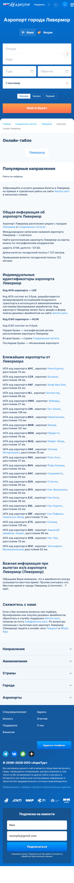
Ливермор (47, 124)
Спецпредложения (14, 712)
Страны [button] (37, 673)
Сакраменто (55, 473)
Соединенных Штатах (31, 227)
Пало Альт (53, 457)
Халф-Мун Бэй (56, 384)
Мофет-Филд (56, 441)
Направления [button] (37, 649)
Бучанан (53, 376)
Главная (7, 124)
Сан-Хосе (53, 497)
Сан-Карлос (54, 505)
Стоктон (52, 481)
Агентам (42, 718)
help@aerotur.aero (36, 621)
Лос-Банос (54, 409)
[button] (42, 4)
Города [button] (37, 685)
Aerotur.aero (62, 191)
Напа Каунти (55, 368)
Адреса (41, 712)
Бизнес (37, 96)
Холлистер (53, 393)
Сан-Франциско (57, 489)
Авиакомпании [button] (37, 661)
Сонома (52, 522)
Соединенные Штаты (26, 124)
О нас (40, 725)
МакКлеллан (56, 417)
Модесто (54, 433)
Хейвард (54, 401)
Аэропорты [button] (37, 698)
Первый (50, 96)
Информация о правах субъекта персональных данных (37, 787)
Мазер (52, 425)
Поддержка (10, 725)
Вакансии (9, 732)
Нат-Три (52, 538)
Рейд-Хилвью (56, 465)
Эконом (23, 96)
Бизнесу (8, 718)
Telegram (52, 628)
